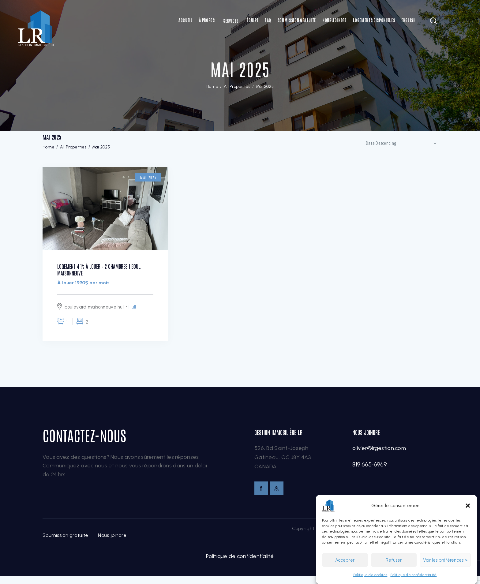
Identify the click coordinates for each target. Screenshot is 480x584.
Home (212, 86)
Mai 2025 (145, 177)
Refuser (394, 560)
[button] (468, 506)
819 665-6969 (369, 471)
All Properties (237, 86)
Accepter (344, 560)
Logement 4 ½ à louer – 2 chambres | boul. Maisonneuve (100, 273)
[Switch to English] (408, 20)
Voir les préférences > (445, 560)
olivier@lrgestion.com (379, 455)
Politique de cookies (370, 575)
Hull (132, 313)
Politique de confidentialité (413, 575)
